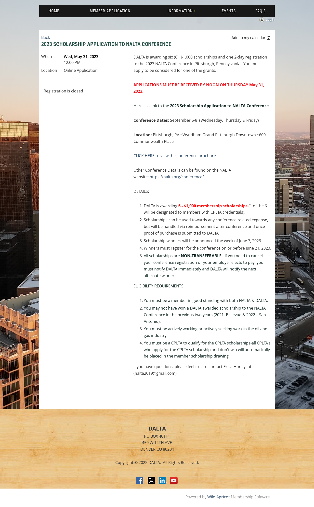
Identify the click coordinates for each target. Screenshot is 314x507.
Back (45, 37)
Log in (270, 19)
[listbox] (251, 38)
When (46, 56)
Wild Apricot (218, 497)
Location (49, 70)
